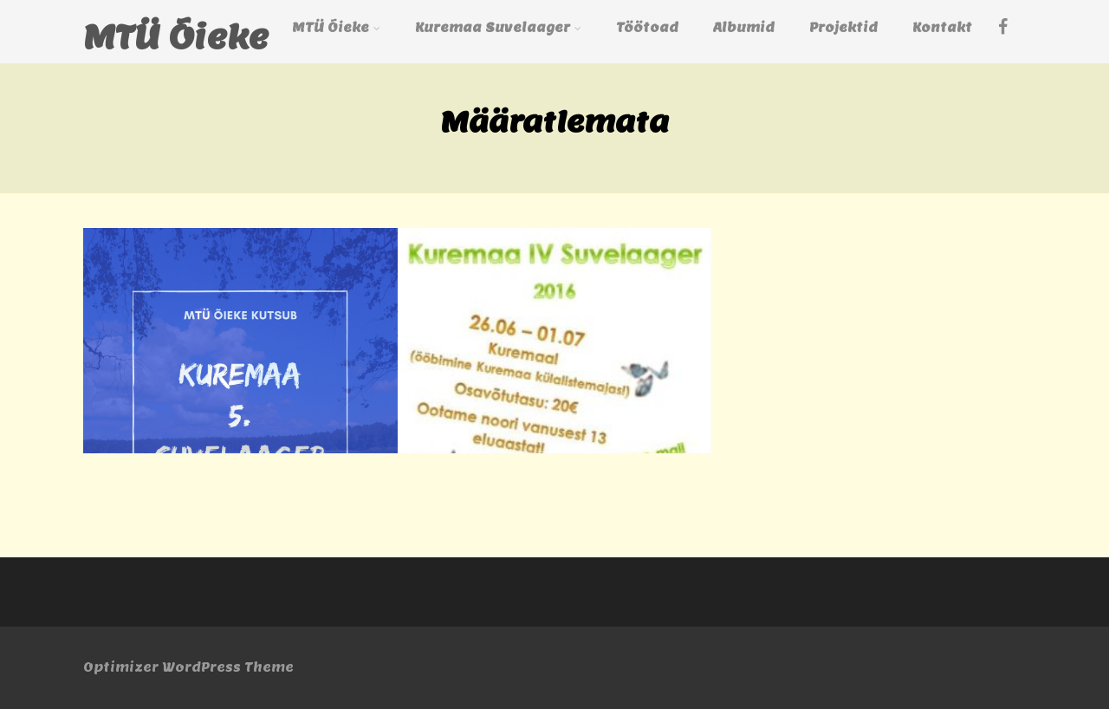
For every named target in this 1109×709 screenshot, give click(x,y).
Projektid (843, 28)
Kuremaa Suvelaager (498, 28)
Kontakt (942, 28)
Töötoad (647, 28)
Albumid (744, 28)
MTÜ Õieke (176, 36)
